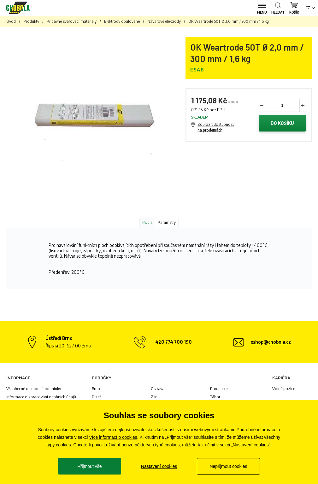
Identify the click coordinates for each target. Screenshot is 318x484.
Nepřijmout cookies (228, 466)
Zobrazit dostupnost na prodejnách (215, 127)
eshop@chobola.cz (270, 342)
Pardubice (218, 388)
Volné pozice (283, 388)
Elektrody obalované (122, 21)
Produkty (31, 21)
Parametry (167, 222)
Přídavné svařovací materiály (72, 21)
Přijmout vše (89, 466)
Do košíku (282, 123)
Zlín (154, 397)
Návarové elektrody (164, 21)
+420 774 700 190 (172, 342)
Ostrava (157, 388)
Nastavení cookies (159, 466)
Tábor (215, 397)
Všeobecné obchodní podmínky (33, 388)
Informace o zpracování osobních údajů (41, 397)
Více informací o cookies (113, 437)
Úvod (11, 21)
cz (307, 7)
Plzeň (97, 397)
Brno (96, 388)
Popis (147, 222)
